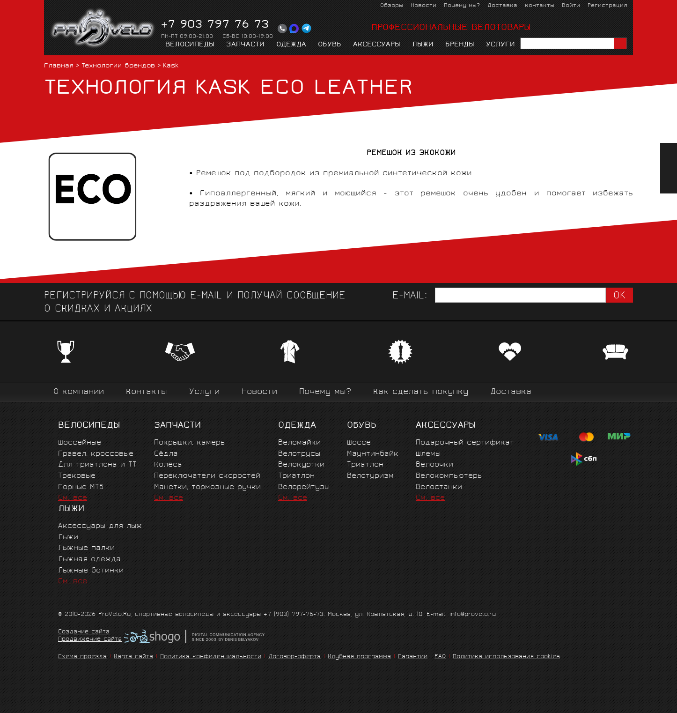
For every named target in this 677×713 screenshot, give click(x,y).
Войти (571, 5)
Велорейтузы (304, 487)
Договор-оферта (294, 657)
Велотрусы (299, 454)
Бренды (459, 45)
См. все (72, 498)
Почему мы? (462, 5)
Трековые (77, 476)
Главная (59, 66)
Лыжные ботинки (91, 571)
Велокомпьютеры (449, 476)
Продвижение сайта (90, 640)
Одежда (291, 45)
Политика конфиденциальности (210, 657)
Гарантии (412, 657)
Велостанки (439, 487)
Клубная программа (359, 657)
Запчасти (245, 45)
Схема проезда (82, 657)
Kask (170, 66)
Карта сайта (133, 657)
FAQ (440, 657)
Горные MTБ (80, 487)
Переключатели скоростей (207, 476)
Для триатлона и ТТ (97, 465)
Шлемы (428, 454)
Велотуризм (370, 476)
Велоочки (434, 465)
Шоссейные (79, 443)
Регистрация (607, 5)
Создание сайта (84, 632)
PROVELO (103, 29)
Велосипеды (189, 45)
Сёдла (166, 454)
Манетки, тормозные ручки (207, 487)
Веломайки (299, 443)
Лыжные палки (86, 548)
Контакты (539, 5)
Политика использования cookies (506, 657)
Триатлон (296, 476)
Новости (423, 5)
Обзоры (391, 5)
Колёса (168, 465)
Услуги (500, 45)
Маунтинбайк (372, 454)
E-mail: (409, 296)
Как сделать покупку (420, 392)
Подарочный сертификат (465, 443)
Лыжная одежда (89, 559)
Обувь (329, 45)
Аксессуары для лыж (100, 526)
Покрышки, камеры (190, 443)
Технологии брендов (118, 66)
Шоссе (359, 443)
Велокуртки (301, 465)
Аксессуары (376, 45)
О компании (78, 392)
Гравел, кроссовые (95, 454)
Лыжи (423, 45)
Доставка (502, 5)
